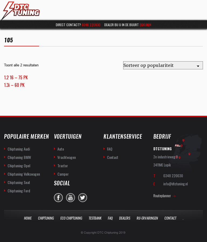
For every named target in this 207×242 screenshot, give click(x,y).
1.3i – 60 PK (14, 85)
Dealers (124, 218)
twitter (82, 197)
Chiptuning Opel (19, 165)
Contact (112, 157)
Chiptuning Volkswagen (24, 174)
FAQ (109, 149)
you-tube (70, 197)
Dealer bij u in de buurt (127, 24)
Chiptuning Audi (19, 149)
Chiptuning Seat (19, 182)
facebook (58, 197)
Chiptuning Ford (19, 190)
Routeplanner (162, 195)
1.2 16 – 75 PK (16, 77)
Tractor (62, 165)
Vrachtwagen (66, 157)
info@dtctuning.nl (175, 183)
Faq (110, 218)
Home (28, 218)
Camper (63, 174)
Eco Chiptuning (71, 218)
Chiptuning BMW (19, 157)
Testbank (95, 218)
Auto (60, 149)
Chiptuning (46, 218)
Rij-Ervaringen (147, 218)
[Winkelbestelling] (163, 65)
